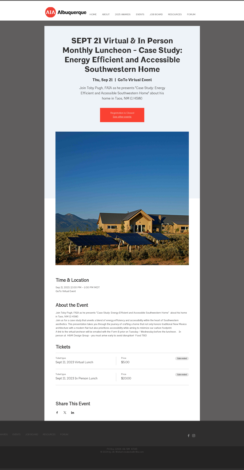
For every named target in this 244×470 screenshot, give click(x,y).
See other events (122, 117)
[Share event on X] (64, 412)
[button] (174, 14)
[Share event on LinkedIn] (72, 412)
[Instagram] (194, 436)
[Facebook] (189, 436)
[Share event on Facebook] (57, 412)
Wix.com (139, 452)
